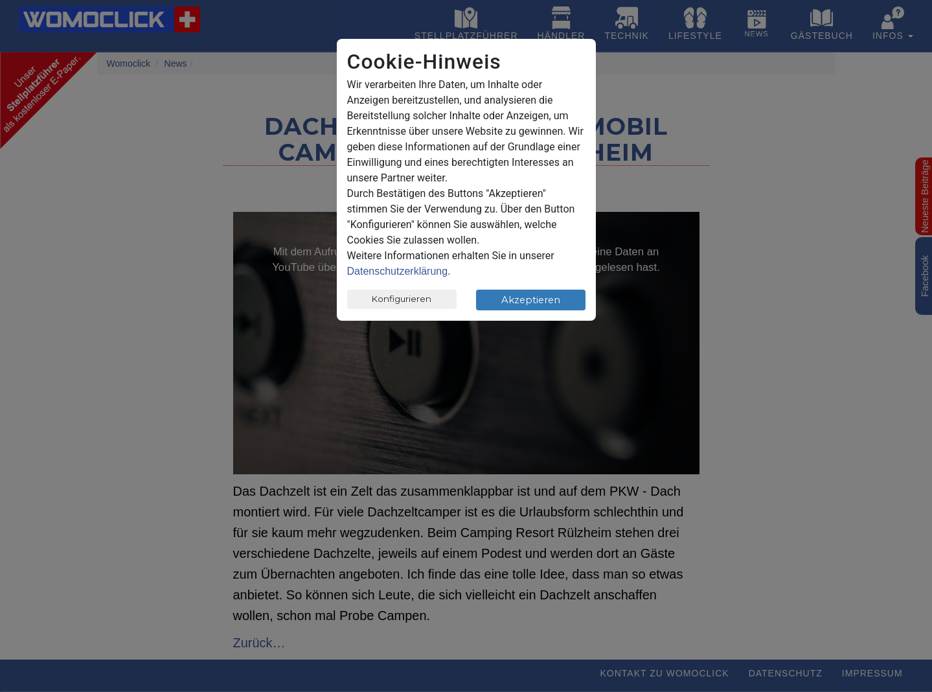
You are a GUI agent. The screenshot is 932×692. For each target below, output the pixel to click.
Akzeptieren (530, 300)
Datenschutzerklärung (397, 271)
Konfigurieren (401, 299)
